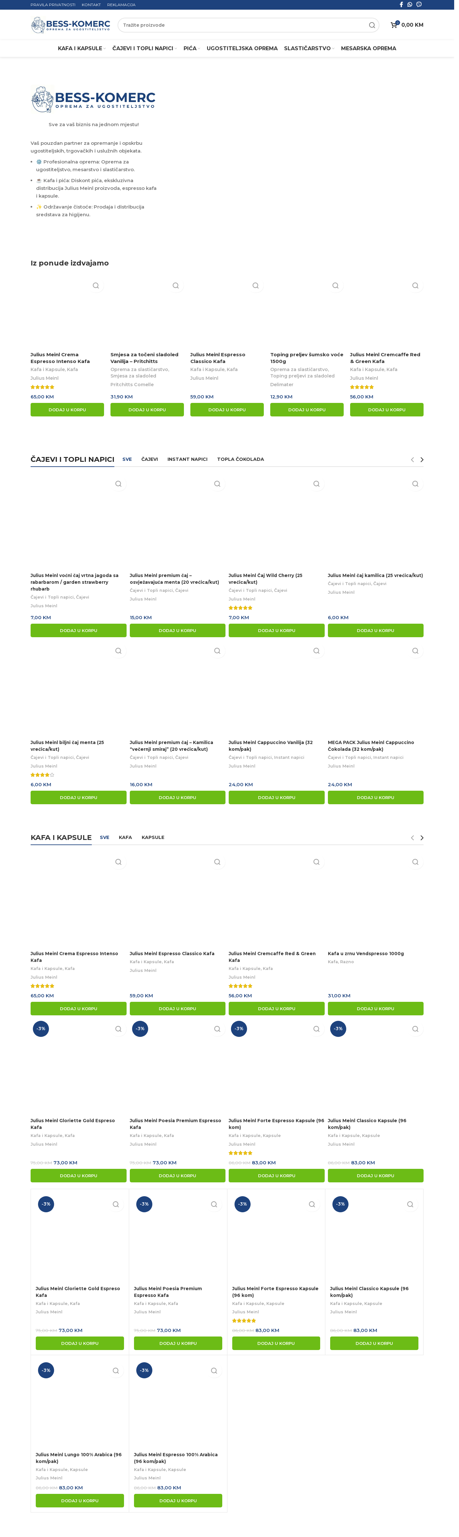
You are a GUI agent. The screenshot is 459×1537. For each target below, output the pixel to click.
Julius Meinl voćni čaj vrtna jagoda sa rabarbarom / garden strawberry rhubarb (77, 581)
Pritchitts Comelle (132, 386)
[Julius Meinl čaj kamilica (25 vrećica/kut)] (377, 521)
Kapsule (276, 1134)
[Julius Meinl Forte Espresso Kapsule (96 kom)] (277, 1066)
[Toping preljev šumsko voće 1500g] (307, 313)
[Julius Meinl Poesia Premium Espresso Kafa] (177, 1066)
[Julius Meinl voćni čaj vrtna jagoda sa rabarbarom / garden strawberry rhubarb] (77, 521)
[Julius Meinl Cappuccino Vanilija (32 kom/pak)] (277, 689)
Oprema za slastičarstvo (139, 371)
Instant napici (295, 757)
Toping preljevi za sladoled (302, 378)
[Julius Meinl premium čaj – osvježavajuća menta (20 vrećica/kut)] (177, 521)
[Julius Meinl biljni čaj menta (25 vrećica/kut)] (77, 689)
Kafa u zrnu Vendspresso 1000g (371, 951)
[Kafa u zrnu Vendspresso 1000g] (377, 898)
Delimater (281, 386)
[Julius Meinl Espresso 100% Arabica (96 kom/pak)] (178, 1403)
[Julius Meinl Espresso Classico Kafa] (227, 313)
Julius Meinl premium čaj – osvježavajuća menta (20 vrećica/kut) (163, 581)
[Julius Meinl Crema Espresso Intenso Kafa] (67, 313)
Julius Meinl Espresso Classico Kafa (176, 951)
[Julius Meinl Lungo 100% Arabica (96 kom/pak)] (80, 1403)
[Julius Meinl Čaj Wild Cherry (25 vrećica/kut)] (277, 521)
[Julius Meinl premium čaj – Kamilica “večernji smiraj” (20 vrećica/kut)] (177, 689)
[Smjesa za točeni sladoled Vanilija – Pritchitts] (147, 313)
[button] (67, 411)
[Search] (248, 25)
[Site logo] (71, 25)
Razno (351, 960)
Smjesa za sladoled (133, 378)
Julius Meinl (45, 380)
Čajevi (86, 597)
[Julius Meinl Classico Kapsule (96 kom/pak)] (377, 1066)
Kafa (72, 371)
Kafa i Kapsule (48, 371)
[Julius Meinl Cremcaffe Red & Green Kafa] (387, 313)
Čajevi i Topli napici (54, 597)
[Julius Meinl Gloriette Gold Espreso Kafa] (77, 1066)
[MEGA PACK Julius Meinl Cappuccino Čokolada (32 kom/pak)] (377, 689)
